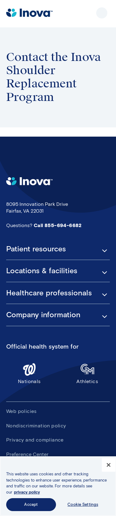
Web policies (21, 411)
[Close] (108, 465)
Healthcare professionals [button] (49, 293)
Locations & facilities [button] (41, 270)
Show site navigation (101, 12)
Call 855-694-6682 (58, 225)
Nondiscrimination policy (36, 426)
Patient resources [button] (36, 249)
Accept (31, 504)
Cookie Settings (82, 504)
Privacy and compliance (35, 440)
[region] (58, 486)
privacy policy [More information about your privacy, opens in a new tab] (27, 492)
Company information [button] (43, 314)
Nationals (29, 373)
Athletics (87, 373)
